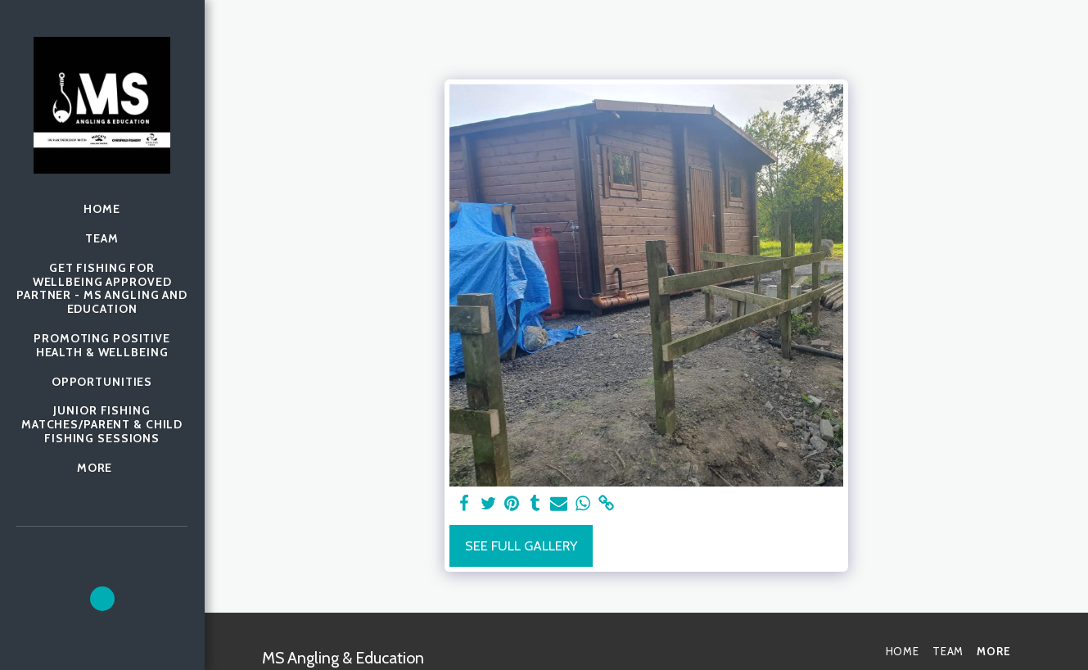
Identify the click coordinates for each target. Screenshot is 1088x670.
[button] (102, 598)
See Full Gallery (521, 545)
